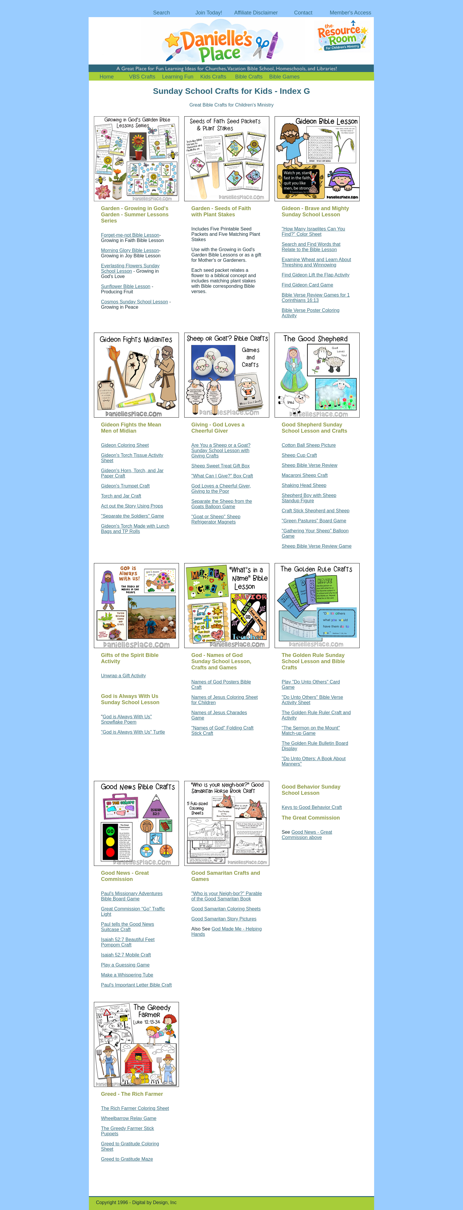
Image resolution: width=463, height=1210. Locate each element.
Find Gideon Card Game (307, 284)
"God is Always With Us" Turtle (133, 732)
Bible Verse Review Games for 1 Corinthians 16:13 (316, 297)
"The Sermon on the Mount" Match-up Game (311, 730)
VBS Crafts (142, 77)
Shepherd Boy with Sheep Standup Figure (309, 498)
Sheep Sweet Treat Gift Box (220, 465)
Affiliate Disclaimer (256, 13)
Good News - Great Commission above (307, 835)
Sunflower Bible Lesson (125, 286)
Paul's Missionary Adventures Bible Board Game (131, 896)
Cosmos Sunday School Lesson (134, 301)
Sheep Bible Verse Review (310, 465)
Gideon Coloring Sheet (125, 445)
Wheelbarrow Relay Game (128, 1118)
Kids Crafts (213, 77)
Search (161, 13)
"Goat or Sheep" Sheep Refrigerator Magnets (215, 519)
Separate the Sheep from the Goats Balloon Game (221, 504)
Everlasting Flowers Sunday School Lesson (130, 268)
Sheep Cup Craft (299, 455)
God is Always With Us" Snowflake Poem (126, 719)
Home (107, 77)
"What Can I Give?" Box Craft (222, 475)
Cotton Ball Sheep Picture (309, 445)
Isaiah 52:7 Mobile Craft (126, 954)
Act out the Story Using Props (132, 505)
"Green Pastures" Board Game (314, 520)
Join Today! (208, 13)
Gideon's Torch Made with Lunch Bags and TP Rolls (135, 529)
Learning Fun (177, 77)
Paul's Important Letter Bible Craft (136, 984)
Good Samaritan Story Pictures (224, 918)
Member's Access (350, 13)
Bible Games (284, 77)
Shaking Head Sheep (304, 485)
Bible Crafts (249, 77)
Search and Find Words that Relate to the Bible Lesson (311, 247)
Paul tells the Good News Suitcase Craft (127, 927)
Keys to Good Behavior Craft (312, 807)
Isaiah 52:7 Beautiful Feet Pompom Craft (127, 942)
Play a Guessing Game (125, 964)
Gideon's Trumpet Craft (125, 485)
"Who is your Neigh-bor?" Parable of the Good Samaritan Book (226, 896)
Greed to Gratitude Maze (127, 1159)
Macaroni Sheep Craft (305, 475)
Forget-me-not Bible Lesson (130, 235)
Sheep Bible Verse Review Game (317, 546)
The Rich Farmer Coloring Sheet (135, 1108)
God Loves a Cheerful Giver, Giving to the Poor (221, 488)
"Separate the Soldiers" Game (132, 516)
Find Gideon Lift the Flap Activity (315, 274)
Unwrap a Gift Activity (123, 675)
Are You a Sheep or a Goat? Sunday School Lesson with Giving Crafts (220, 450)
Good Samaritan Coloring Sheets (226, 908)
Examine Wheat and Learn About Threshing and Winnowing (316, 262)
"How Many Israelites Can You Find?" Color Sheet (313, 231)
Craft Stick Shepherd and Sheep (315, 510)
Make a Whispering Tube (127, 974)
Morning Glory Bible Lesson (130, 250)
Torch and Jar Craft (121, 495)
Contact (303, 13)
